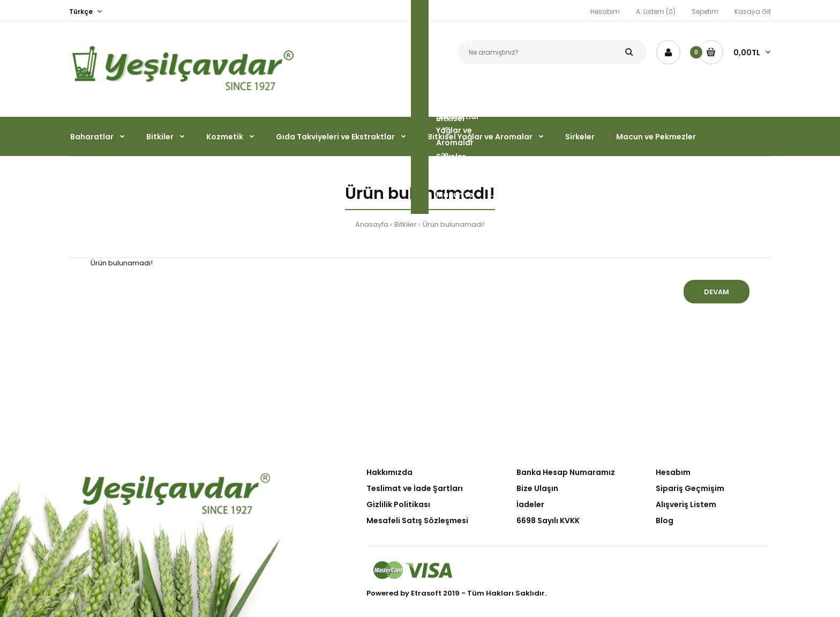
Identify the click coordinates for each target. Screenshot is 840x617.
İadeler (530, 504)
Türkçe (81, 11)
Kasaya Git (752, 11)
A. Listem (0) (656, 11)
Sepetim (705, 11)
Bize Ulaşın (537, 488)
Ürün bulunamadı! (454, 224)
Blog (664, 520)
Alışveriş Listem (686, 504)
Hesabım (605, 11)
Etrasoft (426, 593)
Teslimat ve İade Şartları (414, 488)
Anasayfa (371, 224)
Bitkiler (405, 224)
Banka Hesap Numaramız (565, 472)
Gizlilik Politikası (398, 504)
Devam (716, 292)
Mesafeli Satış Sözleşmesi (417, 520)
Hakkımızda (389, 472)
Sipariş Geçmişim (690, 488)
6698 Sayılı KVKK (548, 520)
